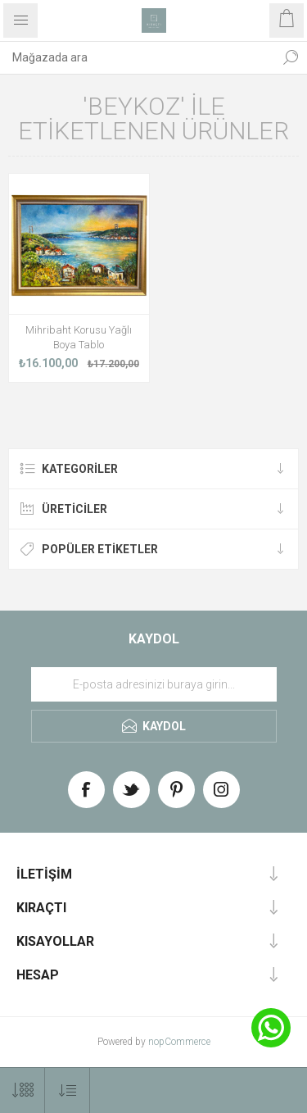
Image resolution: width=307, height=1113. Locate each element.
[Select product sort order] (67, 1090)
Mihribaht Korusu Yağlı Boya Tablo (78, 337)
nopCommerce (179, 1041)
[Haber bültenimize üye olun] (154, 684)
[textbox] (137, 57)
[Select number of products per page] (22, 1090)
